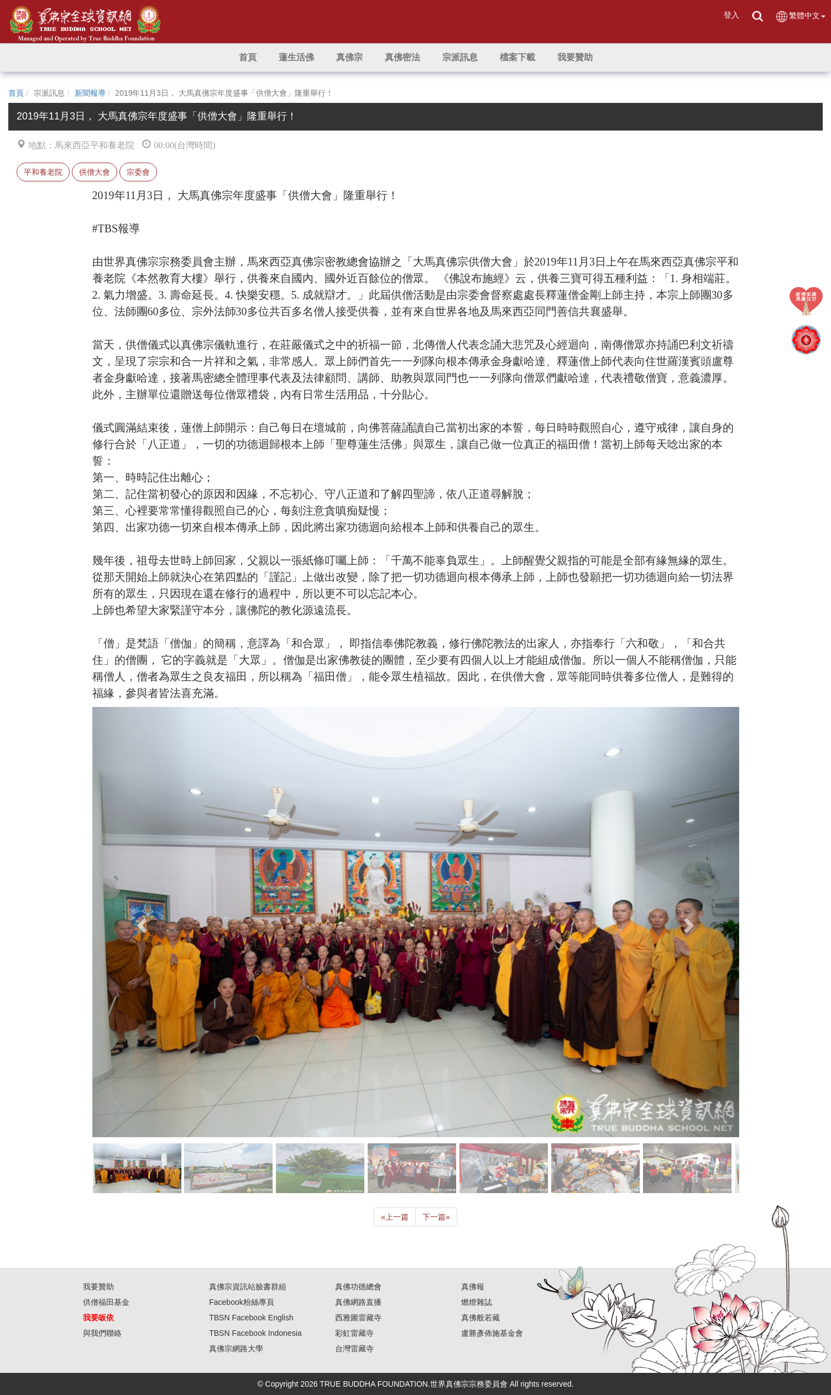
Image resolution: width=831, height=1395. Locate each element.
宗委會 (138, 172)
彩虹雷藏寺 (354, 1333)
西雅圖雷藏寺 (358, 1317)
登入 (731, 15)
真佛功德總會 (358, 1286)
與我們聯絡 (102, 1333)
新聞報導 (90, 93)
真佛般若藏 (480, 1317)
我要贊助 (98, 1286)
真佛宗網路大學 (236, 1348)
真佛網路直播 (358, 1302)
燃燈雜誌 (476, 1302)
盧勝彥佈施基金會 (492, 1333)
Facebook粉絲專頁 (241, 1302)
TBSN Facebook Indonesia (255, 1333)
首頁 (16, 93)
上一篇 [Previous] (395, 1216)
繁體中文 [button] (800, 16)
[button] (296, 57)
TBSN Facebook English (251, 1317)
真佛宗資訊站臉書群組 (247, 1286)
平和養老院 (43, 172)
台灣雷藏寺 (354, 1348)
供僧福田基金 (106, 1302)
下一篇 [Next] (436, 1216)
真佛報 (472, 1286)
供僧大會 (94, 172)
